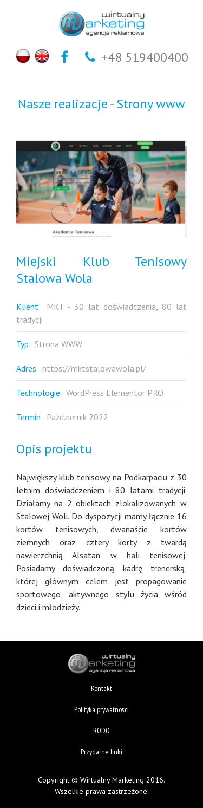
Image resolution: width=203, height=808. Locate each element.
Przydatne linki (101, 752)
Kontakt (101, 688)
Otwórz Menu (11, 27)
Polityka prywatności (101, 709)
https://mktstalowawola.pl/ (94, 368)
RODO (101, 730)
